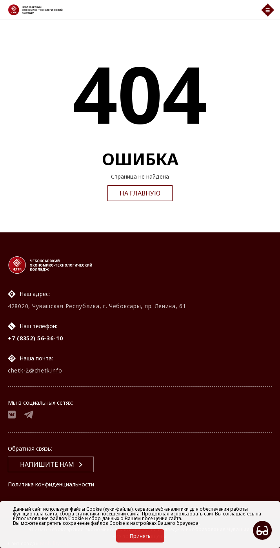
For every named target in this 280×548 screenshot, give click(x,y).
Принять (140, 535)
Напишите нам (47, 464)
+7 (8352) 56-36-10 (35, 338)
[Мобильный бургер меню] (267, 10)
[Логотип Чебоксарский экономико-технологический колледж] (129, 10)
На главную (140, 193)
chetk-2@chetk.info (35, 370)
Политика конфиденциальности (51, 484)
